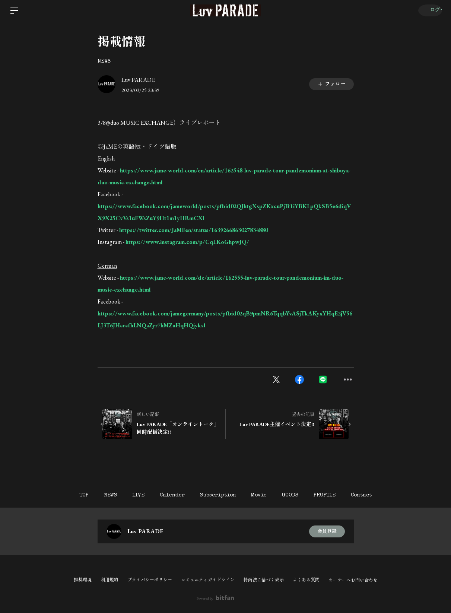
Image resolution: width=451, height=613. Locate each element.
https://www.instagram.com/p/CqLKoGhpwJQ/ (187, 242)
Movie (262, 495)
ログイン (429, 10)
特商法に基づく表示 (264, 580)
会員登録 (327, 531)
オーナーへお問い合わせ (353, 580)
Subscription (218, 495)
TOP (70, 495)
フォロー (331, 83)
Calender (168, 495)
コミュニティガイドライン (208, 580)
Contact (375, 495)
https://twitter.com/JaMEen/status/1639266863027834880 (193, 230)
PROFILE (335, 495)
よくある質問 (306, 580)
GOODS (297, 495)
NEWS (104, 61)
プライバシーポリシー (149, 580)
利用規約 (109, 580)
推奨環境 (83, 580)
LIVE (132, 495)
